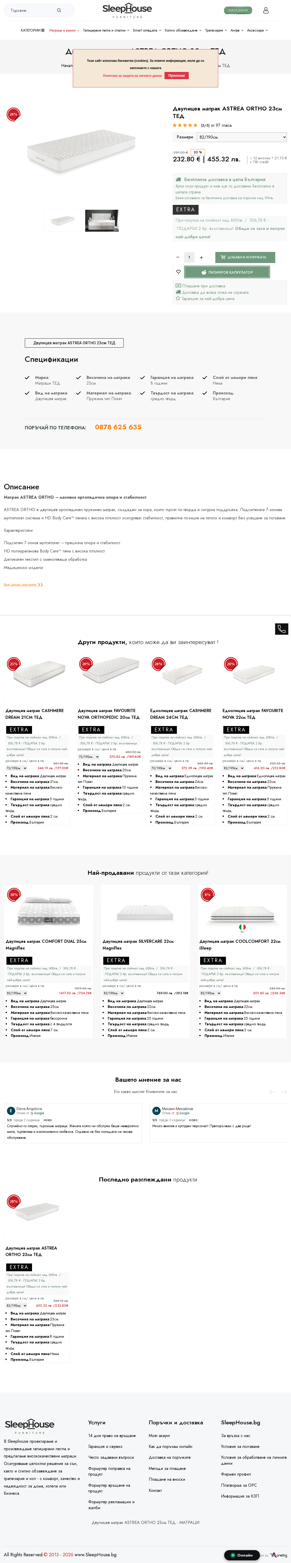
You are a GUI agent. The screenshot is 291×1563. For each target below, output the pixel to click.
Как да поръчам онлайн (170, 1446)
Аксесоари (255, 30)
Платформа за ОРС (239, 1485)
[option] (63, 221)
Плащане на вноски (167, 1479)
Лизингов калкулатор (227, 273)
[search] (59, 10)
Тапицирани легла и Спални (104, 30)
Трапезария (214, 30)
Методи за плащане (167, 1468)
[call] (281, 630)
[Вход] (266, 10)
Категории (31, 30)
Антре (235, 30)
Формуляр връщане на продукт (109, 1488)
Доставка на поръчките (170, 1457)
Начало (68, 66)
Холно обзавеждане (181, 30)
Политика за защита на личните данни (132, 76)
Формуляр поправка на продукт (109, 1471)
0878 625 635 (118, 427)
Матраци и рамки (62, 30)
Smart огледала (145, 30)
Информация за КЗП (240, 1496)
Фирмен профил (236, 1474)
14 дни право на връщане (112, 1436)
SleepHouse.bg (240, 1422)
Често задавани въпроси (111, 1457)
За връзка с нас (235, 1436)
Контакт (155, 1490)
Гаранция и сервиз (105, 1446)
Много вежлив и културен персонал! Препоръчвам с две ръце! (201, 1125)
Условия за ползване (240, 1446)
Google (37, 1113)
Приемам (176, 75)
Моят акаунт (159, 1436)
